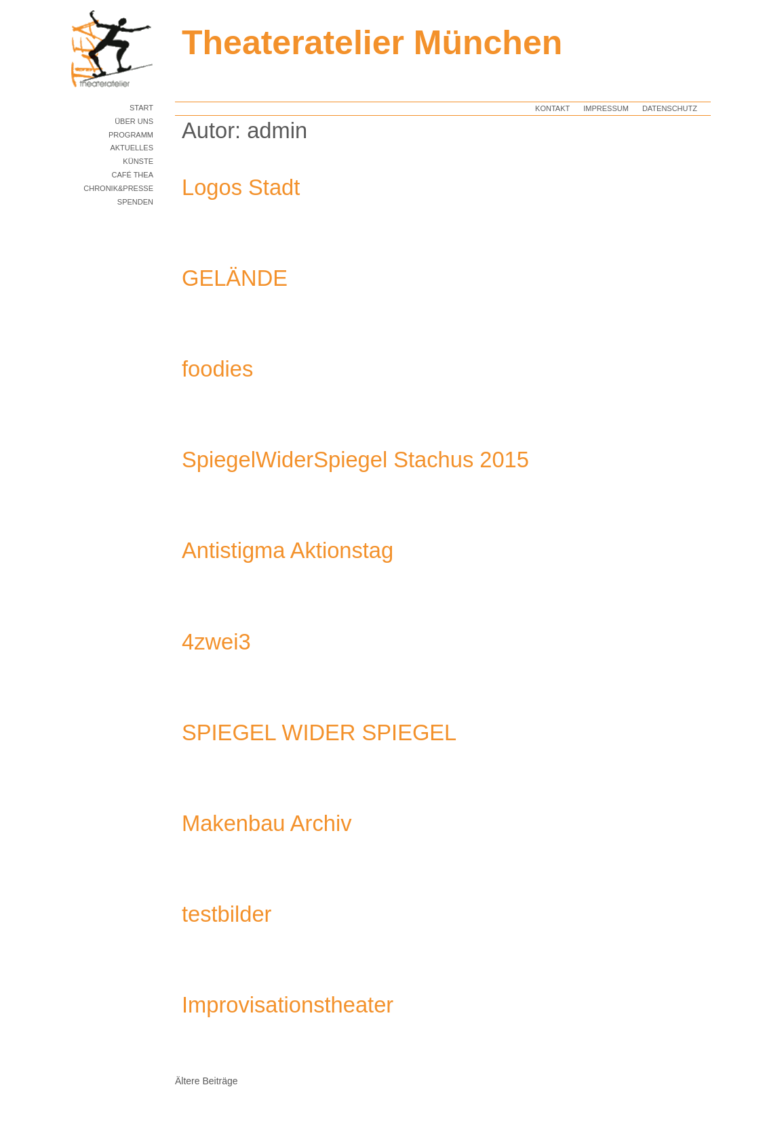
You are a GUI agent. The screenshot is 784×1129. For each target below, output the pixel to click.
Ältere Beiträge (206, 1080)
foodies (217, 368)
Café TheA (132, 175)
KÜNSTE (138, 161)
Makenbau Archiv (267, 823)
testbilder (227, 913)
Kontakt (552, 108)
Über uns (134, 121)
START (141, 108)
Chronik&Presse (118, 188)
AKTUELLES (131, 148)
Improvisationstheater (287, 1004)
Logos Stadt (241, 187)
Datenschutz (669, 108)
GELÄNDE (235, 278)
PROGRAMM (131, 135)
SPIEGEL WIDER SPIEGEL (319, 732)
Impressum (606, 108)
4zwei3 (216, 641)
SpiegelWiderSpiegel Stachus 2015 (355, 459)
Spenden (135, 202)
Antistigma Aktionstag (287, 550)
